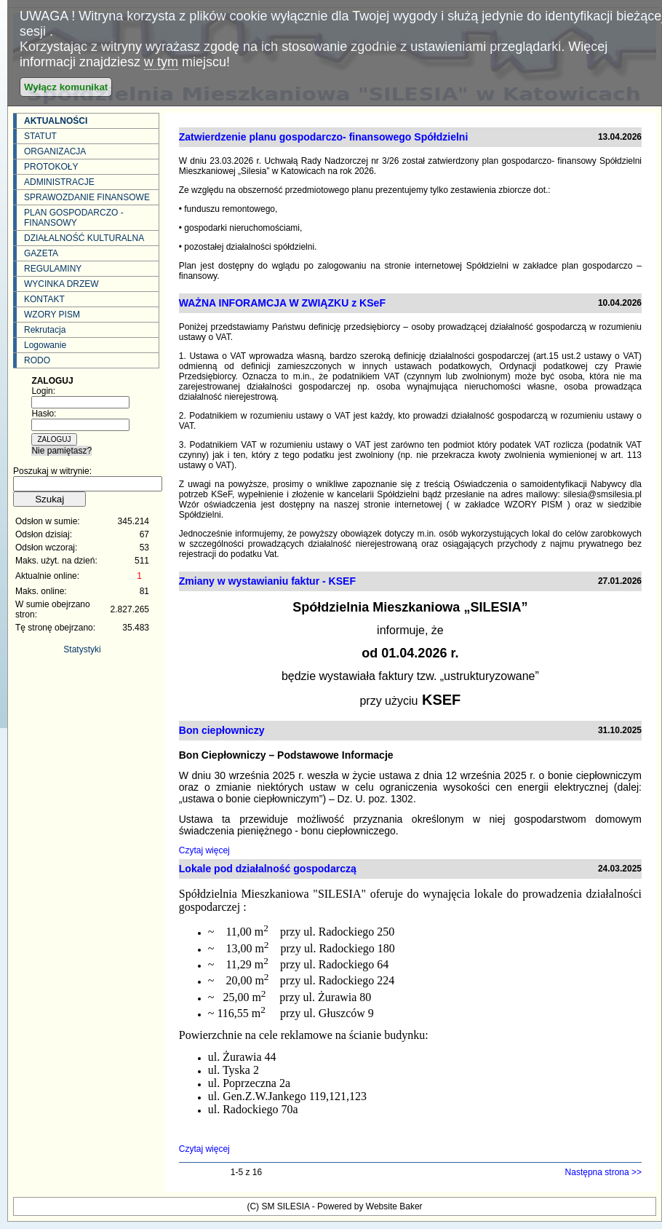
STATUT (40, 136)
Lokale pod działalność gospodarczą (267, 868)
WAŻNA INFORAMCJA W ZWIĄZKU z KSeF (282, 303)
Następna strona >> (603, 1172)
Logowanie (45, 345)
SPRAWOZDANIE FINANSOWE (87, 197)
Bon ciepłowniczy (222, 730)
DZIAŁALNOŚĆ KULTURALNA (84, 238)
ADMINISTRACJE (59, 182)
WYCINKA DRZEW (61, 284)
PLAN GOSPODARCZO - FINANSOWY (74, 218)
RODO (37, 360)
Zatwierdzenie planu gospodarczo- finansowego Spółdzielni (323, 137)
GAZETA (41, 253)
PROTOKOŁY (51, 167)
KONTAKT (44, 299)
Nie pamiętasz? (61, 451)
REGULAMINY (52, 269)
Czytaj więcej (204, 850)
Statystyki (81, 649)
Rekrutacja (44, 330)
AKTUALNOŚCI (55, 121)
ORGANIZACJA (55, 151)
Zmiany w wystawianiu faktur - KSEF (267, 581)
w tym (161, 62)
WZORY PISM (52, 314)
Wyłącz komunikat (66, 87)
